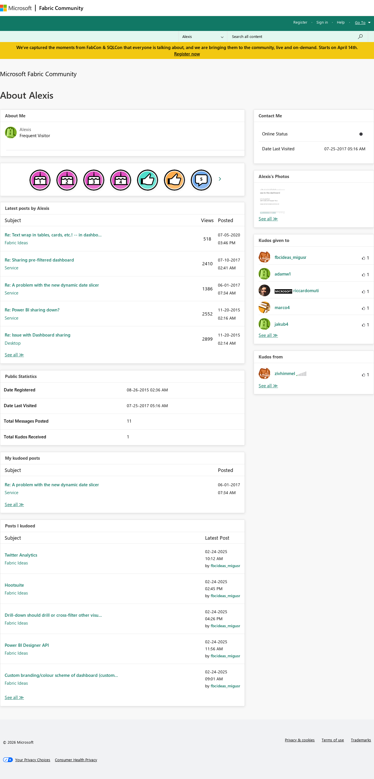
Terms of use (333, 739)
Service (11, 268)
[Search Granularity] (203, 36)
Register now (187, 54)
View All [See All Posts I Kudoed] (14, 697)
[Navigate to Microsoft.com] (16, 8)
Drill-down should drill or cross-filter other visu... (53, 615)
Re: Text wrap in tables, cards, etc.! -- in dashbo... (53, 235)
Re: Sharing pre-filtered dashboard (39, 260)
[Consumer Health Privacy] (76, 759)
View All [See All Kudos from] (268, 385)
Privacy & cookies (300, 739)
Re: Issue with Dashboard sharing (37, 335)
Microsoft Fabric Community (38, 73)
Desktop (13, 343)
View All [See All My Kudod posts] (14, 504)
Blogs (198, 7)
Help (341, 22)
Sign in (322, 22)
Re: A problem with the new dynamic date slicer (52, 285)
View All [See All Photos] (268, 218)
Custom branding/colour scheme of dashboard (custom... (61, 675)
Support (245, 7)
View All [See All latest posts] (14, 354)
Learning (221, 7)
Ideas (146, 7)
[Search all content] (297, 36)
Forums (96, 7)
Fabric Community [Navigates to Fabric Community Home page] (61, 7)
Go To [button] (360, 22)
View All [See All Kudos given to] (268, 335)
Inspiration (122, 7)
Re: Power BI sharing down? (32, 310)
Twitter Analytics (21, 555)
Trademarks (361, 739)
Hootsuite (14, 585)
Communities (172, 7)
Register (300, 22)
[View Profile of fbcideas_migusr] (225, 565)
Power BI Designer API (27, 645)
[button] (272, 201)
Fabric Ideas (16, 242)
